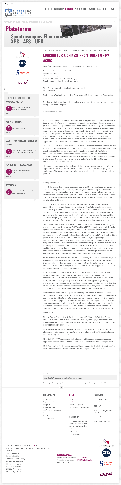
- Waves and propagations (91, 50)
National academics (101, 399)
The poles (46, 405)
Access (45, 416)
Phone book (47, 413)
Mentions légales (64, 455)
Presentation (47, 399)
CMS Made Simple (84, 460)
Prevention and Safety (102, 421)
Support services (49, 407)
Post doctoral (73, 429)
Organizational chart (50, 402)
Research (70, 9)
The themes (76, 50)
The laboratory (57, 9)
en (61, 50)
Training (91, 9)
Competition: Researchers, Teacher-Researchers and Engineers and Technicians (78, 423)
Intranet (112, 9)
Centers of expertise (76, 405)
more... (8, 113)
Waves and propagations (57, 382)
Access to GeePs (12, 185)
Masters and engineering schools (103, 411)
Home (48, 9)
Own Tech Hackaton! (14, 122)
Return (46, 373)
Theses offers (73, 431)
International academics (102, 402)
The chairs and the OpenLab (79, 407)
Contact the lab (48, 418)
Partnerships (81, 9)
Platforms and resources (52, 410)
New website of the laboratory (19, 165)
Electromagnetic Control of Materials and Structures (103, 382)
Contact (33, 445)
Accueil (55, 50)
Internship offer (74, 434)
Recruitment (101, 9)
